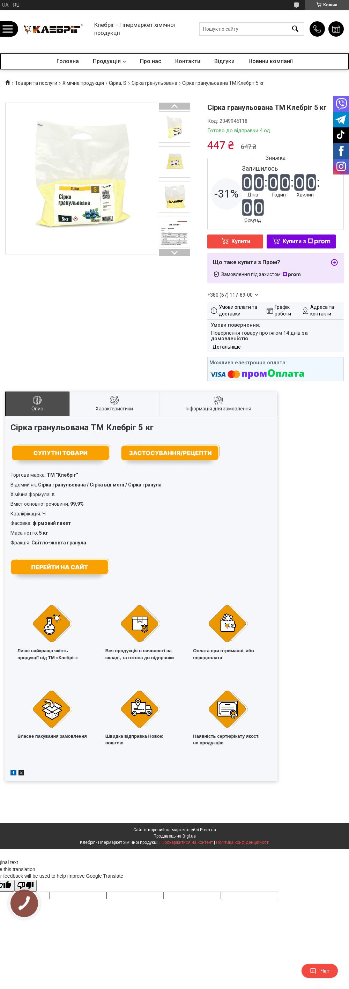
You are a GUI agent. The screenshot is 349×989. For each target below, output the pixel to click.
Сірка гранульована (154, 83)
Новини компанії (270, 61)
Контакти (187, 61)
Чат (319, 971)
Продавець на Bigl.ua (175, 836)
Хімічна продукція (83, 83)
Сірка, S (117, 83)
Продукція (107, 61)
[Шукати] (295, 28)
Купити (240, 241)
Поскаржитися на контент (187, 842)
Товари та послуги (36, 83)
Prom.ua (208, 829)
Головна (68, 61)
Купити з (307, 241)
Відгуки (224, 61)
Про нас (150, 61)
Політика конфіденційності (242, 842)
